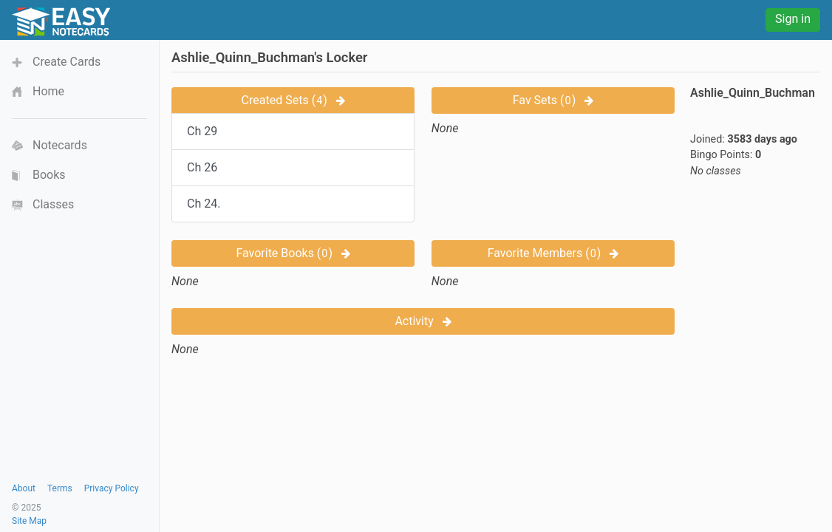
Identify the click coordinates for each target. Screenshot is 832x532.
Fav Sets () (553, 100)
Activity (423, 321)
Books (49, 175)
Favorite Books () (293, 253)
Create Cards (66, 62)
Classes (53, 204)
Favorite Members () (553, 253)
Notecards (60, 145)
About (23, 488)
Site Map (29, 521)
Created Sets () (293, 100)
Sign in (793, 19)
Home (48, 91)
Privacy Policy (111, 488)
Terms (59, 488)
